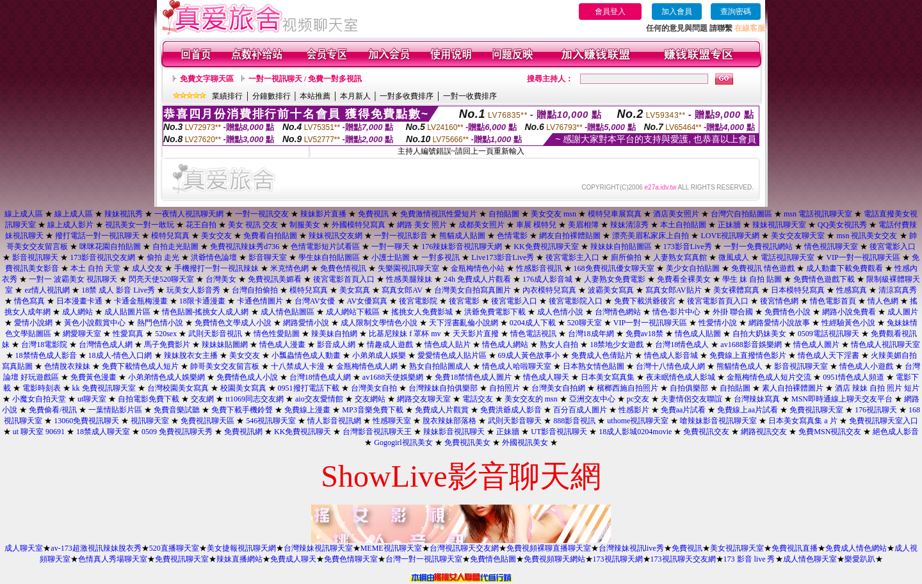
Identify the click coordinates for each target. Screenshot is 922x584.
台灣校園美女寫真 (178, 388)
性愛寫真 (128, 333)
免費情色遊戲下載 (824, 279)
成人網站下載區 (353, 311)
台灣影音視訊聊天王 (377, 431)
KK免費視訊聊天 (302, 431)
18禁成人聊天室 (103, 431)
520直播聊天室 (174, 548)
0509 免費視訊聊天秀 (177, 431)
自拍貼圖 (504, 213)
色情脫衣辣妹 (67, 366)
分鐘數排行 (271, 96)
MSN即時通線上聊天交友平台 (842, 398)
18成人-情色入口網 (120, 355)
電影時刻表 (41, 388)
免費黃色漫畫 (93, 377)
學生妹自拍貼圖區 (329, 257)
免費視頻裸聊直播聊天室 (548, 548)
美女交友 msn (553, 213)
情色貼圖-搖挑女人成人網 (205, 311)
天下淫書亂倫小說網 (463, 322)
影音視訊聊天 (35, 257)
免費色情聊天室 (351, 559)
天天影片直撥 (476, 333)
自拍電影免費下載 (148, 398)
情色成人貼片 (448, 344)
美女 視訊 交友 (253, 224)
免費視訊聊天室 (816, 409)
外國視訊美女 (525, 442)
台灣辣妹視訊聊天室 (318, 548)
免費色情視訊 (343, 268)
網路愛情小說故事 (779, 322)
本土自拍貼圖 (683, 224)
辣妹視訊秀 (123, 213)
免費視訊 (373, 213)
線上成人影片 (70, 224)
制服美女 (304, 224)
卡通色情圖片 (260, 300)
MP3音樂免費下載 (372, 409)
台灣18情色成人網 (320, 377)
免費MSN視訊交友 (829, 431)
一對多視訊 (440, 257)
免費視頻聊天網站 (554, 559)
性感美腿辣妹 (409, 279)
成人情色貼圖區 (287, 311)
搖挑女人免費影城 (422, 311)
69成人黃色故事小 (529, 355)
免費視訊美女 (467, 442)
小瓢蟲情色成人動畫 (306, 355)
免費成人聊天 (293, 559)
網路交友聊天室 (424, 398)
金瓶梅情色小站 (478, 268)
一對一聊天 (390, 246)
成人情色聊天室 (810, 559)
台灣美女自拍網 (558, 388)
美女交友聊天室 (798, 235)
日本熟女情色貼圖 (593, 366)
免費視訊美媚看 (275, 279)
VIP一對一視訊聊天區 (863, 257)
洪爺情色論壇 (214, 257)
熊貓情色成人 (739, 366)
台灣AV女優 (315, 300)
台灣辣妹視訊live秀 (631, 548)
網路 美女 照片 (422, 224)
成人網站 (77, 311)
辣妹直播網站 (239, 559)
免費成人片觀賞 (442, 409)
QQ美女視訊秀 (842, 224)
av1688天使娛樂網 (392, 377)
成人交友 (147, 268)
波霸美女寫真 (611, 290)
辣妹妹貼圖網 (225, 344)
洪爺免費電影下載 (495, 311)
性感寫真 (851, 290)
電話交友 (477, 398)
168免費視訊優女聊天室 (614, 268)
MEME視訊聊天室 (391, 548)
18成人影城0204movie (635, 431)
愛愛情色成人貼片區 (452, 355)
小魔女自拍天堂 (39, 398)
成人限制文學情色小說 (379, 322)
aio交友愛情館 (319, 398)
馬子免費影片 (167, 344)
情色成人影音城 (671, 355)
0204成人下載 (533, 322)
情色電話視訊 (533, 333)
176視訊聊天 (876, 409)
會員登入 (610, 11)
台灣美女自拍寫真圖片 (472, 290)
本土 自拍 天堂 (95, 268)
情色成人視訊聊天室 (885, 344)
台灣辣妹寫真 (757, 398)
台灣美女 (221, 279)
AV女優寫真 (367, 300)
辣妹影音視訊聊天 (454, 431)
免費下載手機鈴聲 (242, 409)
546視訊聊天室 (271, 420)
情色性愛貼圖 (277, 333)
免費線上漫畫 (307, 409)
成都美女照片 (481, 224)
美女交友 (216, 235)
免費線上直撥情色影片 (747, 355)
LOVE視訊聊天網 (729, 235)
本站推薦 (315, 96)
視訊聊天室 (150, 420)
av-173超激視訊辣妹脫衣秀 (96, 548)
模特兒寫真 (170, 235)
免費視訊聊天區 (207, 420)
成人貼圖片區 (127, 311)
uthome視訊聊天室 (637, 420)
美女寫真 (354, 290)
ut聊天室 (91, 398)
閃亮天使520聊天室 (161, 279)
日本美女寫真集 (608, 377)
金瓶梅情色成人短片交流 (769, 377)
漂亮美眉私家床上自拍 (650, 235)
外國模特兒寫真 (358, 224)
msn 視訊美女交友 (866, 235)
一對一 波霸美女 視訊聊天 (73, 279)
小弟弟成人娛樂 (379, 355)
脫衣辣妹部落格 (449, 420)
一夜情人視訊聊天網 (188, 213)
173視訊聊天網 (618, 559)
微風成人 (733, 257)
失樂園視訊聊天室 (408, 268)
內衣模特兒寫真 (549, 290)
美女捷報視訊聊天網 (241, 548)
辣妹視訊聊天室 (779, 224)
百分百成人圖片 (580, 409)
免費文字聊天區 (207, 78)
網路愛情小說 (306, 322)
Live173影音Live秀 (502, 257)
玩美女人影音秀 (193, 290)
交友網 (202, 398)
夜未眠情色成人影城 (680, 377)
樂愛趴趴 (860, 559)
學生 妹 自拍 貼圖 (752, 279)
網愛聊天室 (82, 333)
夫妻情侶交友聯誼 (691, 398)
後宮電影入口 (892, 246)
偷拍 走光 (163, 257)
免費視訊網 (243, 431)
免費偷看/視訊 (53, 409)
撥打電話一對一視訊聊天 (97, 235)
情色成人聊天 (546, 377)
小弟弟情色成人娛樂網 (166, 377)
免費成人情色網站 (856, 548)
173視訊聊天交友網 (683, 559)
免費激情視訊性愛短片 (438, 213)
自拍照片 (504, 388)
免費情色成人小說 (247, 377)
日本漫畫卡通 (79, 300)
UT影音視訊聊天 (559, 431)
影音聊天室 (267, 257)
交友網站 (370, 398)
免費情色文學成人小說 (233, 322)
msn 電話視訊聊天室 (818, 213)
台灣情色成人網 (106, 344)
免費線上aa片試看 (747, 409)
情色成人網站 (505, 344)
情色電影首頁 (833, 300)
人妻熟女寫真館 (680, 257)
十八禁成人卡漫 (298, 366)
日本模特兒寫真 (798, 290)
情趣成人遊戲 (390, 344)
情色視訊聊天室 (831, 246)
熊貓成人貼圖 (462, 235)
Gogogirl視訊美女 (403, 442)
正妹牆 (729, 224)
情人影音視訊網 (334, 420)
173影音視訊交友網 (102, 257)
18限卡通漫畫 (202, 300)
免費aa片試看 (683, 409)
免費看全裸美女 (684, 279)
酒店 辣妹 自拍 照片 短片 (877, 388)
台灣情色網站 (618, 311)
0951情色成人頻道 (853, 377)
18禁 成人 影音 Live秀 (118, 290)
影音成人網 (336, 344)
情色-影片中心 (676, 311)
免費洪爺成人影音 (511, 409)
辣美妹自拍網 (334, 333)
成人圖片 (902, 311)
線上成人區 (23, 213)
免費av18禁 (644, 333)
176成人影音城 (547, 279)
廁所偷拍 (626, 257)
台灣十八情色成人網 (670, 366)
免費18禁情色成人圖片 (473, 377)
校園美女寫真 (243, 388)
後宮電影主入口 (572, 257)
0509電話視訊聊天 (828, 333)
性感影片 (634, 409)
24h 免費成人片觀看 (477, 279)
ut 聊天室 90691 (39, 431)
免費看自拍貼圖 (270, 235)
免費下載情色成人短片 (140, 366)
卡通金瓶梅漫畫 (141, 300)
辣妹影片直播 (323, 213)
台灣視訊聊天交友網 (464, 548)
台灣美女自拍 (374, 388)
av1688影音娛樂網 (750, 344)
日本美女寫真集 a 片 (802, 420)
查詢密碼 (735, 11)
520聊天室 (584, 322)
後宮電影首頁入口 (344, 279)
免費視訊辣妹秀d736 (244, 246)
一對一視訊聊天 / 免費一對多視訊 (305, 78)
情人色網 (883, 300)
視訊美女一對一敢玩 (139, 224)
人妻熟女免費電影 (614, 279)
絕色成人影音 (896, 431)
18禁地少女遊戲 (616, 344)
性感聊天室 (392, 420)
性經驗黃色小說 (848, 322)
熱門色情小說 (160, 322)
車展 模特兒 (536, 224)
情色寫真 (29, 300)
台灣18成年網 (591, 333)
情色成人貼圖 (698, 333)
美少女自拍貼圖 (693, 268)
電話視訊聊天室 (787, 257)
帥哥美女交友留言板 (224, 366)
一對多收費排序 (406, 96)
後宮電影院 (418, 300)
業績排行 (227, 96)
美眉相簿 (583, 224)
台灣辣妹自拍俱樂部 (443, 388)
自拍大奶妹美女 (759, 333)
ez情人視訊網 (47, 290)
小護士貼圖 (390, 257)
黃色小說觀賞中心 (94, 322)
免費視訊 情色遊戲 (763, 268)
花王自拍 (201, 224)
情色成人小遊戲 (866, 366)
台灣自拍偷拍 (255, 290)
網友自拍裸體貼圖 (570, 235)
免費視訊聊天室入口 (883, 420)
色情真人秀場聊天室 (112, 559)
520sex (166, 333)
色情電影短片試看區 (325, 246)
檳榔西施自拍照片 (627, 388)
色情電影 (512, 235)
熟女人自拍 (559, 344)
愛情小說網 (33, 322)
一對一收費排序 (470, 96)
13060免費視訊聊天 (86, 420)
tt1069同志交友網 (254, 398)
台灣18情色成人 (682, 344)
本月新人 (355, 96)
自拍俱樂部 (689, 388)
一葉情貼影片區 (115, 409)
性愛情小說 (718, 322)
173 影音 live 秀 (749, 559)
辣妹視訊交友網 (335, 235)
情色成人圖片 (816, 344)
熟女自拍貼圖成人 (440, 366)
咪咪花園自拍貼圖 (110, 246)
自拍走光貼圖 (175, 246)
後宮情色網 (779, 300)
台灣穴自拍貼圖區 (741, 213)
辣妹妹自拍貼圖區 (621, 246)
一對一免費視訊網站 (758, 246)
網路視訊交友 (764, 431)
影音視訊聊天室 (801, 366)
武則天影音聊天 (515, 420)
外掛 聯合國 (733, 311)
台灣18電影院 (44, 344)
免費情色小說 (787, 311)
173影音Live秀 (687, 246)
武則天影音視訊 (215, 333)
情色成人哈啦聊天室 (516, 366)
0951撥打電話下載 (308, 388)
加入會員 (676, 11)
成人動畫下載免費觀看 (844, 268)
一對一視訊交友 (262, 213)
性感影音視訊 (539, 268)
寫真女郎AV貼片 (673, 290)
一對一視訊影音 (401, 235)
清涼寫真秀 (897, 290)
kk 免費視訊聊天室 (104, 388)
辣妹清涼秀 (629, 224)
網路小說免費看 (849, 311)
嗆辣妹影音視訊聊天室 (718, 420)
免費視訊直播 (795, 548)
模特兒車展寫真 (615, 213)
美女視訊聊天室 (737, 548)
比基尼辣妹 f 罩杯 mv (405, 333)
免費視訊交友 (706, 431)
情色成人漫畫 (282, 344)
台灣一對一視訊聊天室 (423, 559)
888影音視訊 (574, 420)
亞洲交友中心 (592, 398)
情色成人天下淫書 (828, 355)
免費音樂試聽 (177, 409)
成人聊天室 (23, 548)
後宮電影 (464, 300)
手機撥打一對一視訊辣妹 (216, 268)
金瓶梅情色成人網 (367, 366)
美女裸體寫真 (736, 290)
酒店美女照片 (676, 213)
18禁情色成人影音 (46, 355)
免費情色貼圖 (493, 559)
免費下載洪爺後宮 (644, 300)
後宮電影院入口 (576, 300)
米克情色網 (289, 268)
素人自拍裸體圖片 (792, 388)
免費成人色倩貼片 (602, 355)
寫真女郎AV (402, 290)
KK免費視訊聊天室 (546, 246)
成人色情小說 (560, 311)
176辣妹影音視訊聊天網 (461, 246)
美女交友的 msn (531, 398)
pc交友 (638, 398)
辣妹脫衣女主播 (191, 355)
